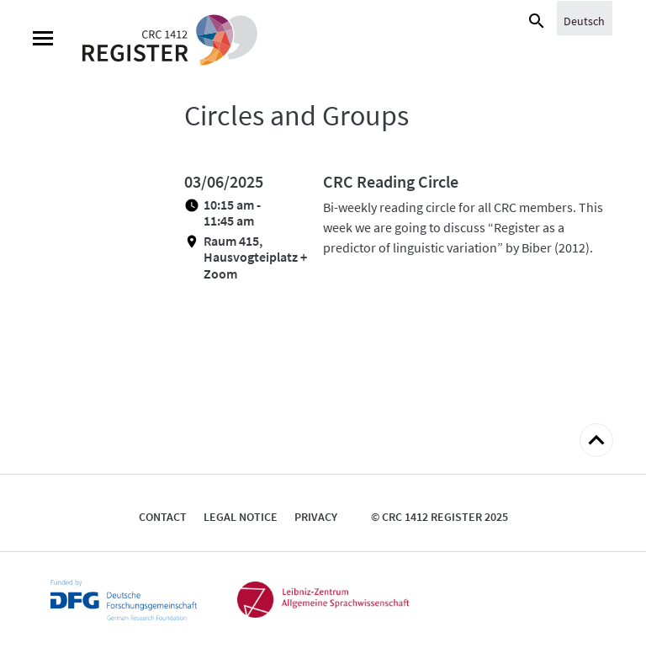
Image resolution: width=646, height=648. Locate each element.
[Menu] (43, 40)
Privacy (315, 516)
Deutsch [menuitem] (584, 21)
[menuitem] (584, 20)
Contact (163, 516)
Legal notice (241, 516)
